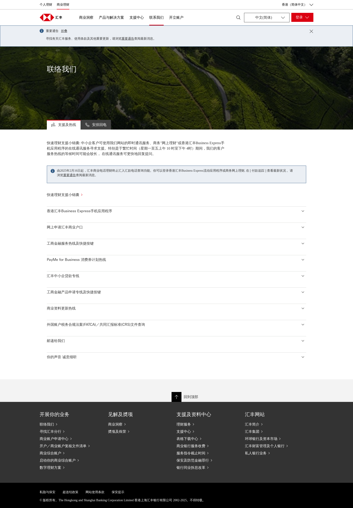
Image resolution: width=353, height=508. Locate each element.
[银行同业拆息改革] (207, 467)
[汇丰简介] (275, 424)
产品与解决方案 (111, 17)
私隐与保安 (47, 492)
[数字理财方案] (70, 467)
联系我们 (156, 17)
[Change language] (266, 17)
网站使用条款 (95, 492)
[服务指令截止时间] (207, 453)
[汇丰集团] (275, 431)
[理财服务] (207, 424)
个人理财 (46, 4)
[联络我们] (70, 424)
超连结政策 (70, 492)
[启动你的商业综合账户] (70, 460)
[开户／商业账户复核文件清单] (70, 446)
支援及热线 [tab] (63, 124)
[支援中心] (207, 431)
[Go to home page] (51, 17)
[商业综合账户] (70, 453)
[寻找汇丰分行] (70, 431)
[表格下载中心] (207, 438)
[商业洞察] (138, 424)
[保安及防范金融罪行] (207, 460)
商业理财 (63, 4)
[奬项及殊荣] (138, 431)
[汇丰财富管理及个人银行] (275, 446)
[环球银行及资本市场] (275, 438)
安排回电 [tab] (95, 124)
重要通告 (128, 38)
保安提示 (118, 492)
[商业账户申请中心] (70, 438)
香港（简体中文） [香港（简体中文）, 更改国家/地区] (297, 5)
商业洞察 (86, 17)
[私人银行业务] (275, 453)
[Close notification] (311, 31)
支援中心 (136, 17)
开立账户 (176, 17)
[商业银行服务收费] (207, 446)
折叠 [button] (64, 31)
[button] (176, 210)
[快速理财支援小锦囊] (176, 194)
